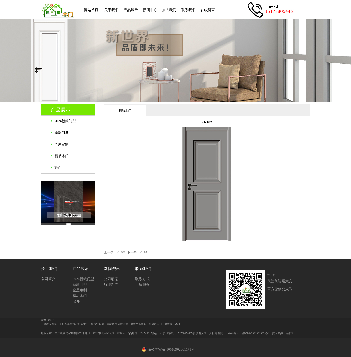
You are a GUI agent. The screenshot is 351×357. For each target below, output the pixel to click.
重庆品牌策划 (138, 323)
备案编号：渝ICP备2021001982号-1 (249, 333)
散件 (58, 167)
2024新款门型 (65, 121)
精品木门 (61, 156)
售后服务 (142, 284)
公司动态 (111, 279)
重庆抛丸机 (50, 323)
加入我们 (169, 10)
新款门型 (61, 133)
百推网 (290, 333)
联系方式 (142, 279)
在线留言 (208, 10)
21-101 (121, 252)
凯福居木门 (155, 323)
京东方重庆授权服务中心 (74, 323)
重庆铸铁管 (97, 323)
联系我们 (188, 10)
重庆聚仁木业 (172, 323)
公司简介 (48, 279)
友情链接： (48, 320)
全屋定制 (61, 144)
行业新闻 (111, 284)
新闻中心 (150, 10)
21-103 (144, 252)
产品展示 (131, 10)
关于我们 (111, 10)
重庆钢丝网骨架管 (117, 323)
